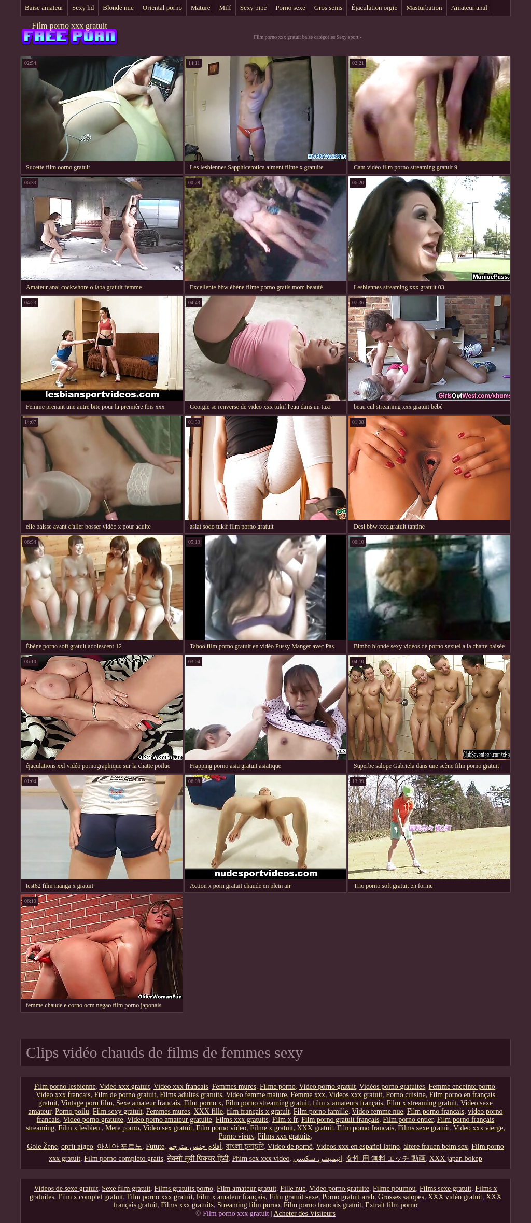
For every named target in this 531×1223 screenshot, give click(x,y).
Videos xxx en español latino (358, 1146)
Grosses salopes (401, 1197)
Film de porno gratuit (125, 1095)
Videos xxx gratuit (355, 1095)
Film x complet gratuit (90, 1197)
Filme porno (278, 1086)
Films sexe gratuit (424, 1128)
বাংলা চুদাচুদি (245, 1146)
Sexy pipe (253, 7)
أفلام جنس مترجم (195, 1146)
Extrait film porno (391, 1205)
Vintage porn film (86, 1103)
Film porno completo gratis (123, 1158)
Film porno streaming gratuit (267, 1103)
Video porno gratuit (327, 1086)
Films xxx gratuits (242, 1120)
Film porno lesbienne (65, 1086)
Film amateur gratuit (246, 1188)
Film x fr (285, 1120)
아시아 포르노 (120, 1146)
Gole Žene (42, 1146)
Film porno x (203, 1103)
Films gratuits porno (183, 1188)
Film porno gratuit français (340, 1120)
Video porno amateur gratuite (169, 1120)
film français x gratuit (258, 1111)
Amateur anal (469, 7)
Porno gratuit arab (348, 1197)
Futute (155, 1146)
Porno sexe (290, 7)
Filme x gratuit (271, 1128)
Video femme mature (256, 1095)
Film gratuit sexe (293, 1197)
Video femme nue (377, 1111)
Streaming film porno (248, 1205)
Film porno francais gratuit (322, 1205)
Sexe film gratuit (126, 1188)
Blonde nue (118, 7)
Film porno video (221, 1128)
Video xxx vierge (478, 1128)
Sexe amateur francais (148, 1103)
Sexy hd (83, 7)
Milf (225, 7)
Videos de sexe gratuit (66, 1188)
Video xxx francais (180, 1086)
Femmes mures (234, 1086)
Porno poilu (72, 1111)
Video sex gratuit (167, 1128)
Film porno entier (408, 1120)
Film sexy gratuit (118, 1111)
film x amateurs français (348, 1103)
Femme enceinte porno (462, 1086)
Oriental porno (162, 7)
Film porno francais (435, 1111)
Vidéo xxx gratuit (124, 1086)
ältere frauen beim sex (435, 1146)
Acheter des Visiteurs (304, 1213)
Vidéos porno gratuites (392, 1086)
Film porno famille (321, 1111)
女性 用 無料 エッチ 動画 (386, 1158)
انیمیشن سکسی (317, 1158)
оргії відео (77, 1146)
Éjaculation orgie (374, 7)
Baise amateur (44, 7)
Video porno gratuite (93, 1120)
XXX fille (208, 1111)
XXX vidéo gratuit (455, 1197)
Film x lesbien (80, 1128)
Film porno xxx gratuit (69, 25)
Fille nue (292, 1188)
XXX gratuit (315, 1128)
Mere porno (122, 1128)
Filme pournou (394, 1188)
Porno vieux (236, 1136)
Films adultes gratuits (191, 1095)
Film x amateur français (231, 1197)
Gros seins (328, 7)
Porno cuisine (406, 1095)
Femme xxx (308, 1095)
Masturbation (424, 7)
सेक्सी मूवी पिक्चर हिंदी (198, 1158)
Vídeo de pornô (290, 1146)
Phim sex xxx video (261, 1158)
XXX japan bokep (455, 1158)
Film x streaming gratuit (422, 1103)
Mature (201, 7)
